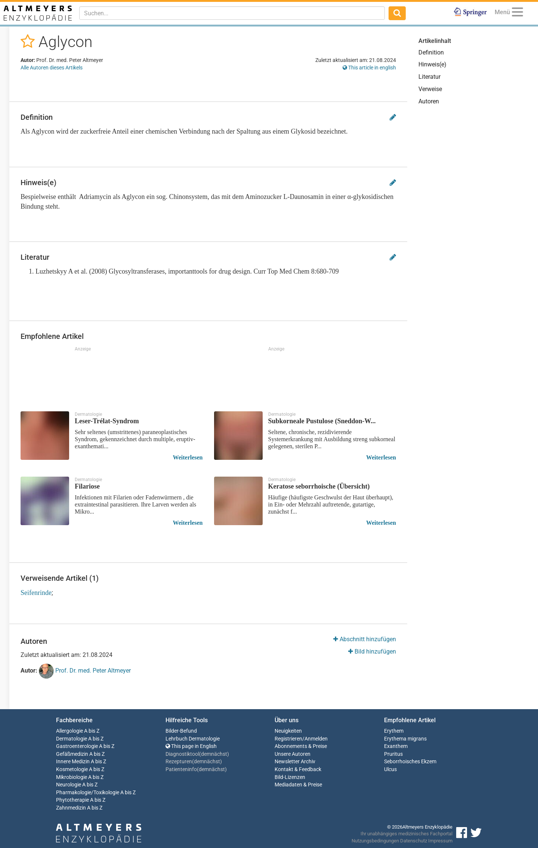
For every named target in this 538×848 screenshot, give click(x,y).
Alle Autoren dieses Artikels (52, 68)
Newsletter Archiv (295, 761)
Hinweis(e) (432, 64)
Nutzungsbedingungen (375, 841)
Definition (431, 52)
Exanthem (396, 746)
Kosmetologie (72, 769)
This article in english (369, 68)
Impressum (440, 841)
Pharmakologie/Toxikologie (87, 792)
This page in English (191, 746)
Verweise (430, 89)
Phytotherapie (72, 800)
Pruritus (393, 754)
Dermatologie (71, 739)
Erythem (394, 731)
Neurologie (68, 785)
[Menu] (517, 13)
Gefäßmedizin (72, 754)
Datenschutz (413, 841)
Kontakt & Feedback (298, 769)
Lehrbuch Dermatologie (193, 739)
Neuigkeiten (288, 731)
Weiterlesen (188, 457)
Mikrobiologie (71, 777)
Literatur (429, 76)
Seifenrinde (36, 592)
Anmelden (316, 739)
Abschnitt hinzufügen (364, 639)
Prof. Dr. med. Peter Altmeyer (85, 671)
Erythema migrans (405, 739)
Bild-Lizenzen (290, 777)
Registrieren (288, 739)
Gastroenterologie (77, 746)
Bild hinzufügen (372, 651)
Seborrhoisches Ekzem (410, 761)
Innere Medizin (73, 761)
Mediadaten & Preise (298, 785)
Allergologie (69, 731)
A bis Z (91, 731)
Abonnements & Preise (301, 746)
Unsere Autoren (292, 754)
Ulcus (390, 769)
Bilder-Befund (181, 731)
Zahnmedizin (71, 808)
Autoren (428, 101)
